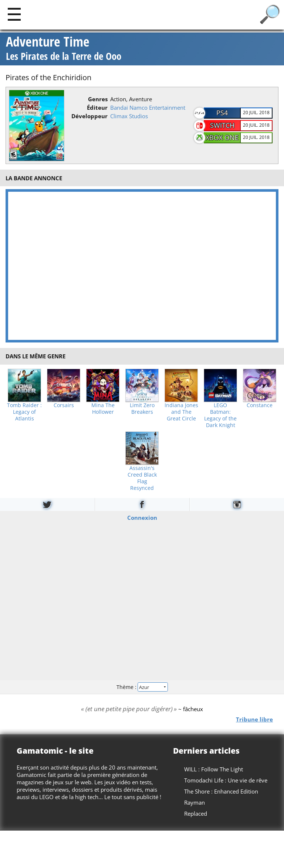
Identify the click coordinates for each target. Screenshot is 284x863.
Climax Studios (129, 116)
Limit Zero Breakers (142, 408)
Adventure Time (63, 49)
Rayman (194, 802)
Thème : (142, 686)
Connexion (142, 517)
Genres (98, 99)
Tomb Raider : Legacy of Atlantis (24, 412)
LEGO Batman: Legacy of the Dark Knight (220, 415)
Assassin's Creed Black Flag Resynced (142, 478)
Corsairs (64, 405)
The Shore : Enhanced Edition (221, 791)
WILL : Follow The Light (213, 769)
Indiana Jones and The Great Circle (181, 412)
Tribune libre (254, 719)
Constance (260, 405)
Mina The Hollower (103, 408)
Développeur (89, 116)
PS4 (222, 112)
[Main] (14, 14)
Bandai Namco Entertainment (147, 107)
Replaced (195, 813)
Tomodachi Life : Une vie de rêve (225, 780)
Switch (222, 125)
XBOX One (222, 137)
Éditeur (97, 107)
